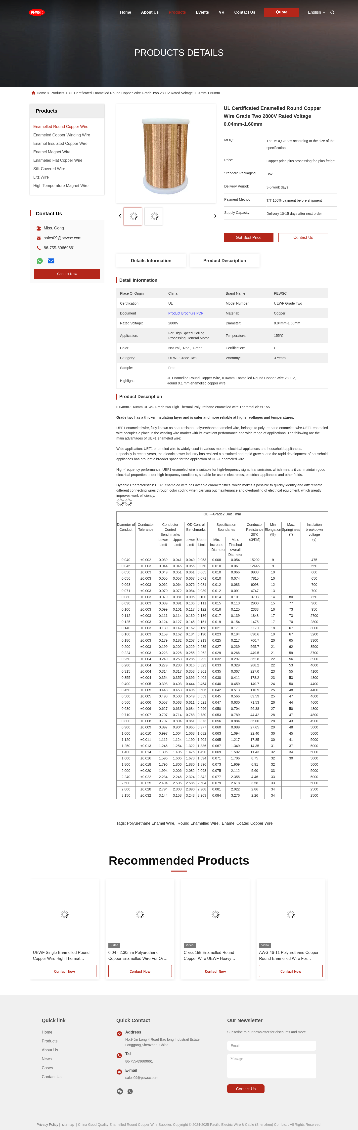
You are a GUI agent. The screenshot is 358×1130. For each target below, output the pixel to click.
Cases (47, 1068)
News (47, 1059)
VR (221, 12)
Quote (281, 12)
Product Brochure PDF (185, 313)
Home (125, 12)
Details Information (151, 260)
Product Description (224, 260)
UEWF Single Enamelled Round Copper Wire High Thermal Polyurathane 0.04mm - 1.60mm (61, 956)
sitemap (68, 1125)
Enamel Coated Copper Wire (247, 823)
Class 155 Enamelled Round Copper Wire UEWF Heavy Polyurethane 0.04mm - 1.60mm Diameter (212, 956)
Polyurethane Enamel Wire (150, 823)
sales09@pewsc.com (62, 238)
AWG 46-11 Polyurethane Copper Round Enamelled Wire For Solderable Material (288, 956)
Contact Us (244, 12)
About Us (150, 12)
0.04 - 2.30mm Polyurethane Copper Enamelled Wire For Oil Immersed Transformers (136, 956)
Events (202, 12)
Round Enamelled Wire (198, 823)
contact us (246, 1089)
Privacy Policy (47, 1125)
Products (177, 12)
